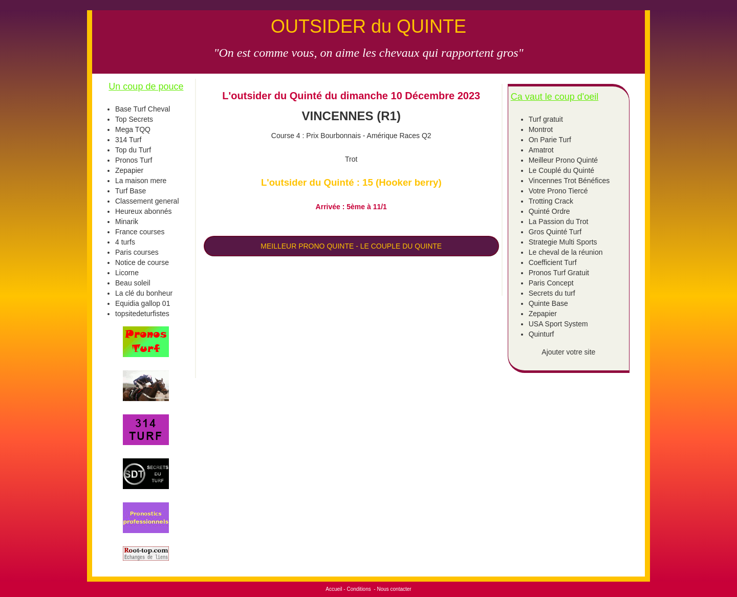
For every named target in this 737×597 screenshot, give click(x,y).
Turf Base (130, 191)
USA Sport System (558, 324)
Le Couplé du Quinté (561, 170)
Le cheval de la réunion (566, 252)
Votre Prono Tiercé (558, 191)
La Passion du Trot (559, 221)
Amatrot (541, 150)
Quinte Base (548, 303)
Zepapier (129, 170)
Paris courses (137, 252)
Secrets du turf (552, 293)
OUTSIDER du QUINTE (368, 26)
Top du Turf (133, 150)
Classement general (147, 201)
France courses (139, 232)
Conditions (358, 589)
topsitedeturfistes (142, 313)
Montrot (541, 129)
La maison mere (140, 180)
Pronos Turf (133, 160)
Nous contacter (394, 589)
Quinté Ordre (549, 211)
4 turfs (125, 242)
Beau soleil (132, 283)
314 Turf (128, 140)
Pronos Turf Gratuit (559, 273)
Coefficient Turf (553, 262)
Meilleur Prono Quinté (563, 160)
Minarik (126, 221)
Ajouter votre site (568, 352)
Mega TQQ (132, 129)
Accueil (334, 589)
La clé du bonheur (143, 293)
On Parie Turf (550, 140)
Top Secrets (134, 119)
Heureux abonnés (143, 211)
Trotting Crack (551, 201)
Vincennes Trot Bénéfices (569, 180)
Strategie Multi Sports (563, 242)
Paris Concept (551, 283)
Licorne (127, 273)
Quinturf (541, 334)
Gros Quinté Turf (555, 232)
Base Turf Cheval (142, 109)
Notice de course (142, 262)
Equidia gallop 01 (142, 303)
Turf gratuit (546, 119)
